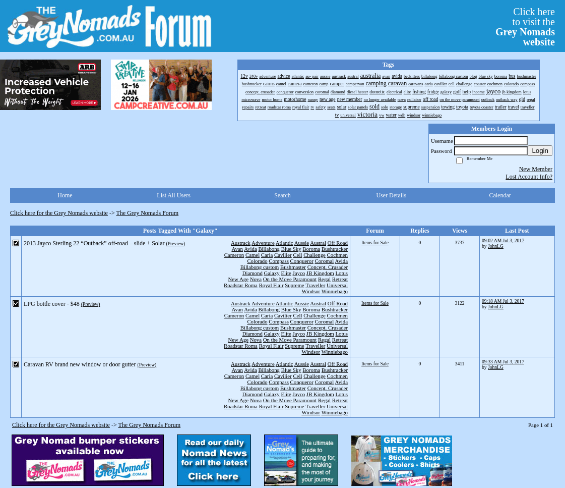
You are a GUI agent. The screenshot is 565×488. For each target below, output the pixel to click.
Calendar (500, 195)
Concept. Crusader (327, 267)
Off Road (338, 243)
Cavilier (283, 255)
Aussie (301, 243)
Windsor (310, 291)
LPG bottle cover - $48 (52, 303)
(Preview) (175, 243)
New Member (535, 169)
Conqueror (301, 261)
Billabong (269, 249)
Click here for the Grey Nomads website (59, 212)
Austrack (240, 243)
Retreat (340, 279)
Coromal (324, 261)
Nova (256, 279)
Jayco (299, 273)
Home (64, 195)
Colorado (257, 261)
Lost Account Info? (529, 176)
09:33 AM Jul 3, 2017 (503, 361)
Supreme (294, 285)
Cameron (234, 255)
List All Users (174, 195)
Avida (250, 249)
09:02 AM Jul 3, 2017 (503, 240)
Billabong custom (259, 267)
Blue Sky (291, 249)
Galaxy (272, 273)
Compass (279, 261)
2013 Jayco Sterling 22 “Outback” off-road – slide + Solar (94, 243)
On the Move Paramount (290, 279)
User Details (391, 195)
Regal (324, 279)
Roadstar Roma (241, 285)
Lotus (341, 273)
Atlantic (284, 243)
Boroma (311, 249)
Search (282, 195)
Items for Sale (375, 242)
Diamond (252, 273)
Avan (237, 249)
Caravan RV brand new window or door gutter (80, 364)
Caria (267, 255)
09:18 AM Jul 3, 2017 (503, 301)
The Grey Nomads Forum (147, 212)
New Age (238, 279)
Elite (286, 273)
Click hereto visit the (525, 26)
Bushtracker (335, 249)
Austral (318, 243)
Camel (252, 255)
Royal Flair (271, 285)
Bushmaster (293, 267)
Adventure (263, 243)
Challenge (314, 255)
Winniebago (335, 291)
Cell (297, 255)
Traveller (315, 285)
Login (540, 150)
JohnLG (496, 246)
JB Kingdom (320, 273)
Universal (337, 285)
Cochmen (337, 255)
